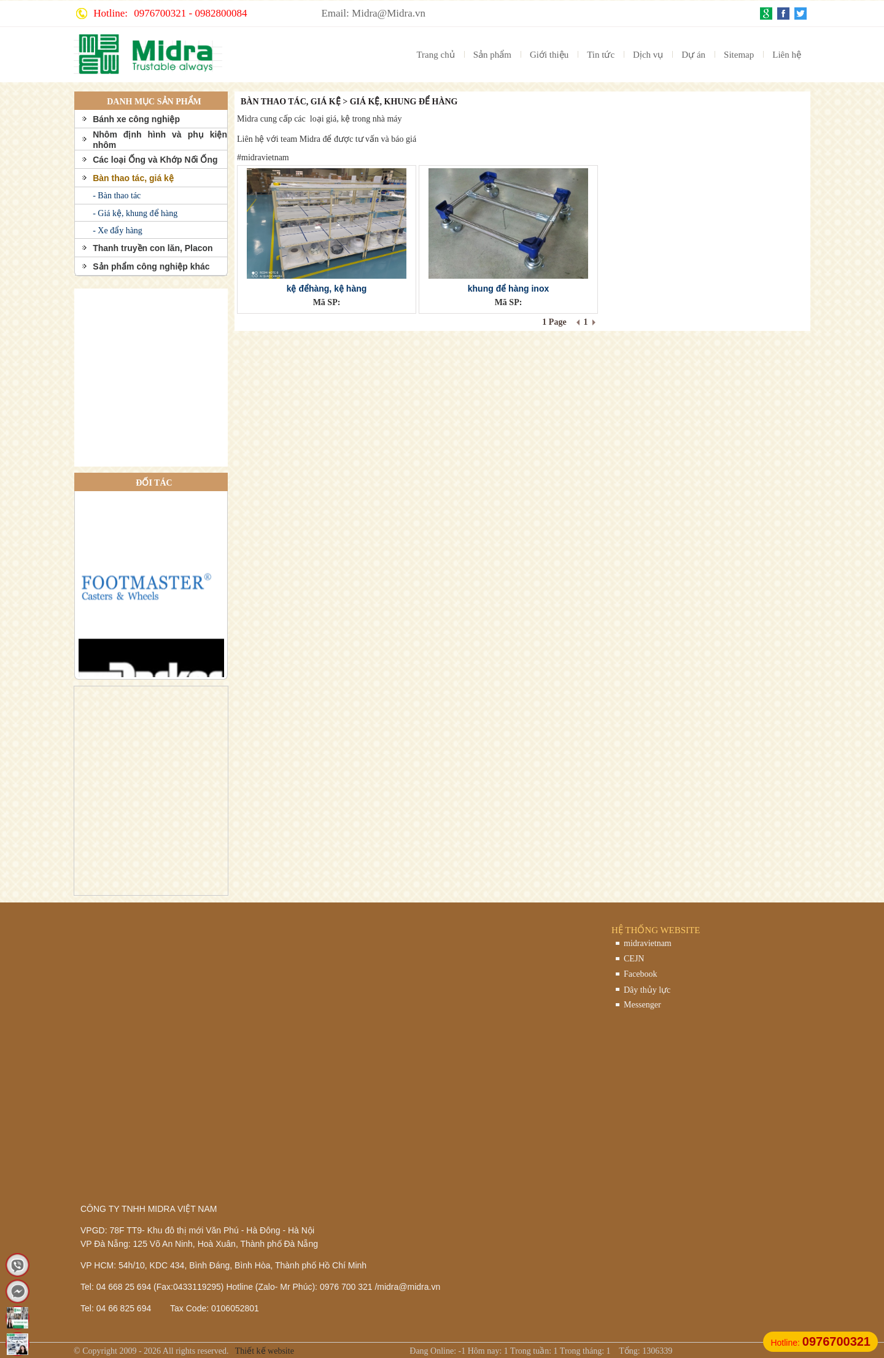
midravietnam (648, 943)
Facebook (640, 974)
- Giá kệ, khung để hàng (135, 213)
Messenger (642, 1004)
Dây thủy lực (647, 990)
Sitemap (739, 55)
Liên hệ (786, 55)
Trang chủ (435, 55)
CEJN (634, 958)
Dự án (693, 55)
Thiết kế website (263, 1351)
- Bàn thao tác (117, 195)
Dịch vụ (648, 55)
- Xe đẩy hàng (117, 230)
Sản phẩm (492, 55)
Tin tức (601, 55)
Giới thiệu (549, 55)
